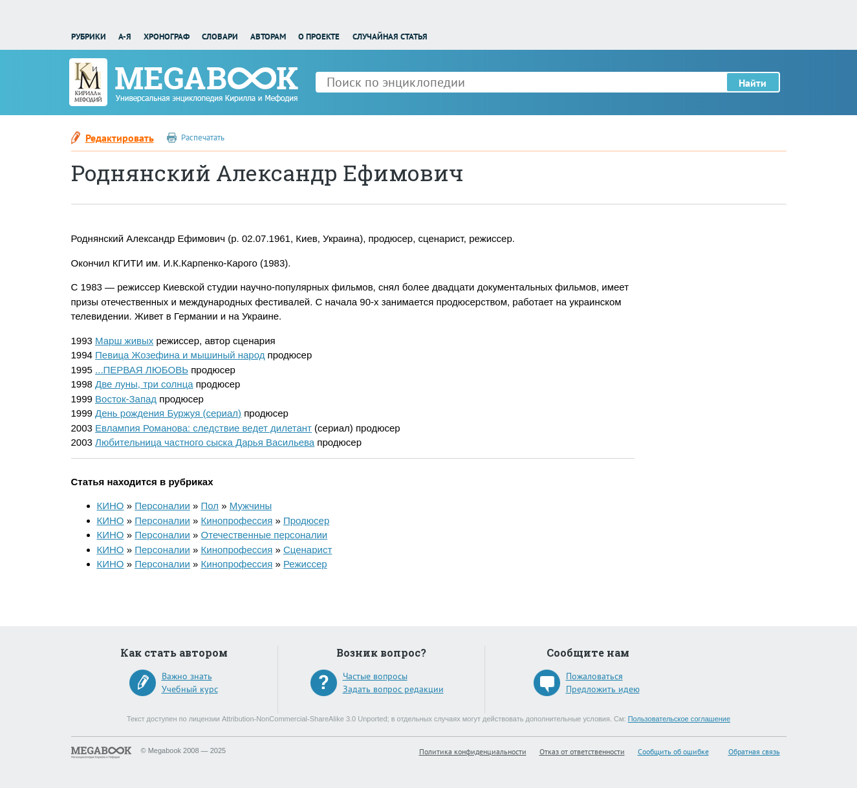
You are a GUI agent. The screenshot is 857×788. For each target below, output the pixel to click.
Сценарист (307, 549)
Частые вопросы (375, 676)
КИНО (110, 505)
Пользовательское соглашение (679, 719)
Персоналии (162, 505)
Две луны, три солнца (144, 383)
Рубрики (88, 36)
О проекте (319, 36)
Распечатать (202, 137)
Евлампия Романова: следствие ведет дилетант (203, 427)
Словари (220, 36)
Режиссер (305, 563)
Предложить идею (603, 689)
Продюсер (306, 520)
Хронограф (167, 36)
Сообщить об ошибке (673, 751)
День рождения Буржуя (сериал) (168, 413)
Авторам (268, 36)
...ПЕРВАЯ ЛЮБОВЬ (141, 369)
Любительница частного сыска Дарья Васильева (204, 442)
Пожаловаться (594, 676)
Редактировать (119, 137)
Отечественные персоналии (264, 534)
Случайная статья (390, 36)
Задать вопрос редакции (393, 689)
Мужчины (251, 505)
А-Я (124, 36)
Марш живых (124, 340)
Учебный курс (190, 689)
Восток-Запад (126, 398)
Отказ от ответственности (582, 751)
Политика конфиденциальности (472, 751)
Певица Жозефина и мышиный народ (180, 354)
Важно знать (187, 676)
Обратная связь (754, 751)
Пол (210, 505)
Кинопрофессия (237, 520)
